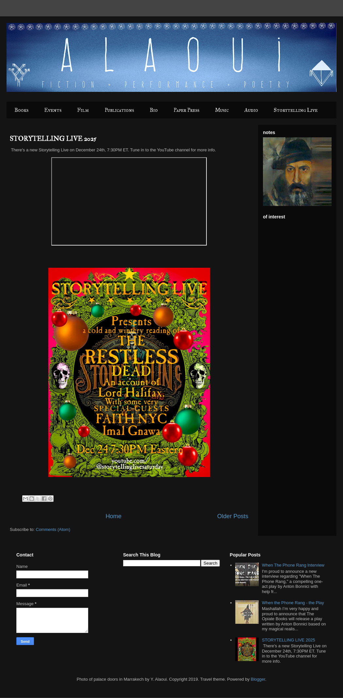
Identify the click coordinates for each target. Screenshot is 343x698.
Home (114, 516)
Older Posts (232, 516)
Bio (154, 110)
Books (21, 110)
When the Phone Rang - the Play (293, 602)
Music (222, 110)
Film (83, 110)
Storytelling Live (296, 110)
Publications (119, 110)
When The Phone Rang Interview (293, 565)
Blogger (258, 679)
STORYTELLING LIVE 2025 (53, 139)
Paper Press (186, 110)
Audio (251, 110)
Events (52, 110)
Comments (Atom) (53, 529)
